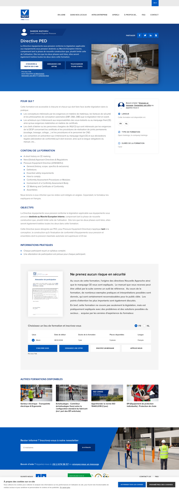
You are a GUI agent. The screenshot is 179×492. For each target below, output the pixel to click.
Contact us (145, 476)
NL (126, 124)
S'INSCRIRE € (42, 348)
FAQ (143, 15)
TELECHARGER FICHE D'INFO (77, 65)
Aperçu (115, 15)
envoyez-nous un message (85, 464)
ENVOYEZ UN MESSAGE (105, 348)
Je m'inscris (86, 447)
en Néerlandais (39, 74)
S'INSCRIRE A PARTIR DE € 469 (31, 65)
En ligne (61, 15)
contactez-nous (43, 76)
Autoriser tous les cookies (132, 484)
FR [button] (155, 3)
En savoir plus (65, 487)
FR (120, 124)
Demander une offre (29, 76)
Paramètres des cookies (161, 485)
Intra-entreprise (99, 15)
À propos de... (130, 15)
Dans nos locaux (78, 15)
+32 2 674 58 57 (60, 464)
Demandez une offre (142, 105)
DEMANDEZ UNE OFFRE (54, 65)
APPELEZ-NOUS (136, 348)
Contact (154, 15)
